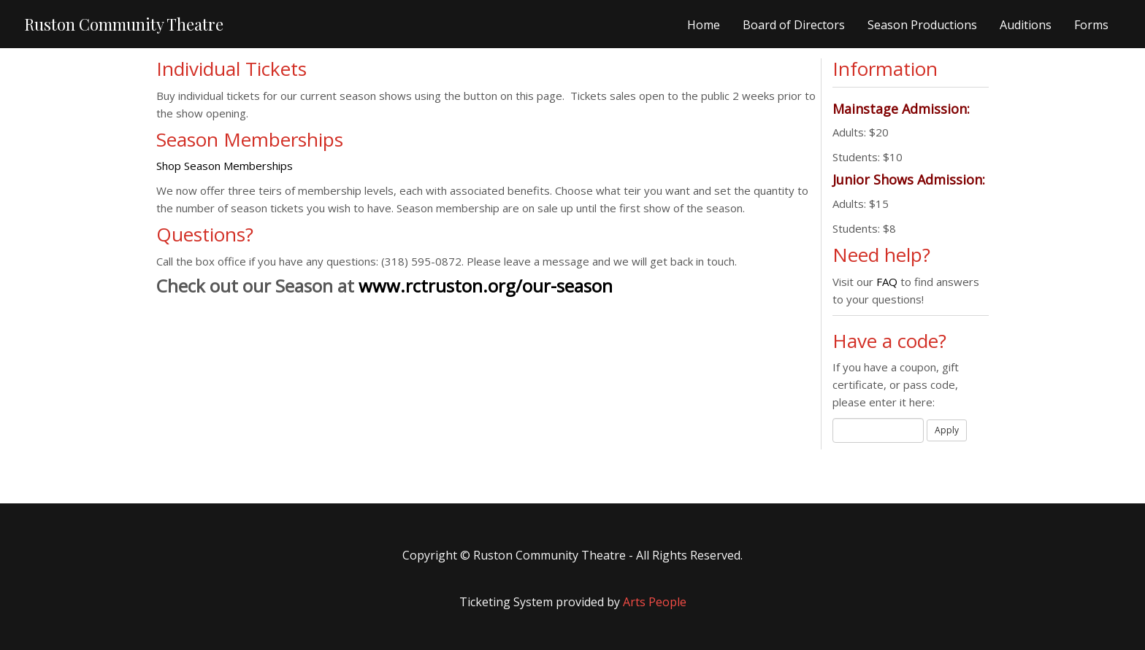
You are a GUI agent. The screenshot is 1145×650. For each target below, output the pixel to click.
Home (703, 25)
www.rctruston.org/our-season (486, 286)
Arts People (654, 602)
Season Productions (922, 25)
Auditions (1026, 25)
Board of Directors (794, 25)
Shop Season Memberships (224, 165)
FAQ (888, 281)
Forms (1091, 25)
